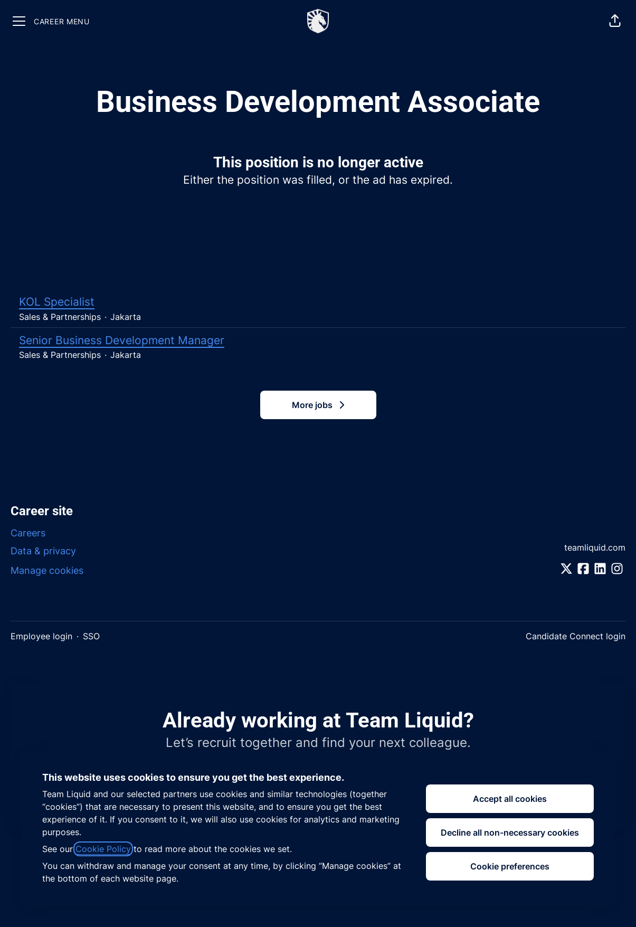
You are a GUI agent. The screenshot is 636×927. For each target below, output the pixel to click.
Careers (28, 532)
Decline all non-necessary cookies (510, 832)
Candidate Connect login (575, 636)
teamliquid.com (594, 547)
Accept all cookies (510, 798)
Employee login (41, 636)
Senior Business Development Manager (318, 340)
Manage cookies (47, 570)
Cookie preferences (509, 866)
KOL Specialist (318, 302)
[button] (615, 21)
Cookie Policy (103, 849)
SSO (91, 636)
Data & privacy (43, 550)
